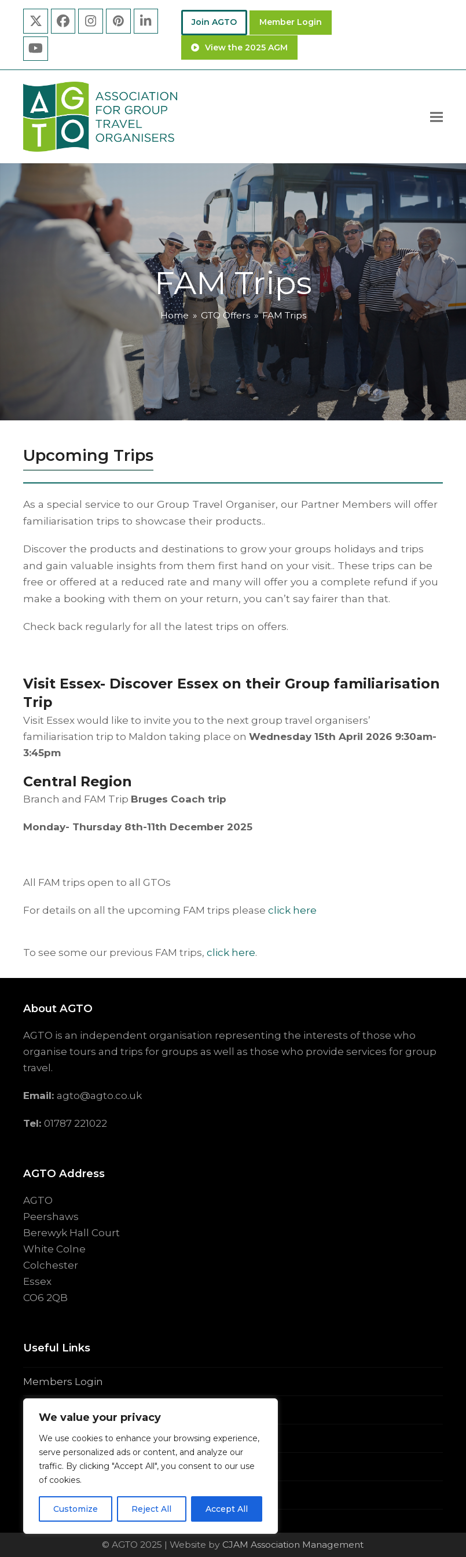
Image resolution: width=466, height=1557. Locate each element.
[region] (150, 1466)
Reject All (151, 1509)
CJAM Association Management (292, 1544)
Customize (75, 1509)
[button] (436, 117)
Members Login (63, 1381)
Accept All (227, 1509)
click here (292, 910)
